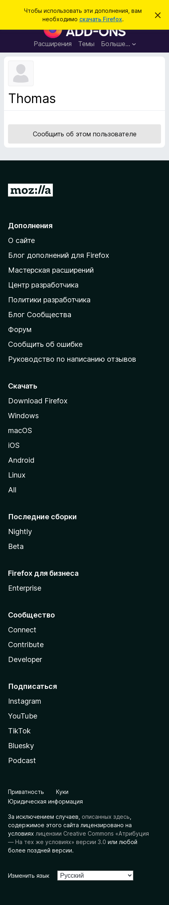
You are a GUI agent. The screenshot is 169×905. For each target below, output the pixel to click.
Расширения (53, 44)
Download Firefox (38, 401)
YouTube (22, 716)
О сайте (21, 240)
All (12, 490)
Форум (20, 329)
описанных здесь (106, 816)
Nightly (20, 531)
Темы (86, 44)
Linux (17, 475)
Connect (22, 630)
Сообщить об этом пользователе (85, 134)
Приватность (26, 791)
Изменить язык (28, 875)
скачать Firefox (100, 19)
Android (21, 460)
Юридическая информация (45, 801)
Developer (25, 659)
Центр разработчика (43, 285)
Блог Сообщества (39, 314)
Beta (16, 546)
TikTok (19, 731)
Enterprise (24, 588)
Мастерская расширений (51, 270)
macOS (20, 430)
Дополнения (30, 225)
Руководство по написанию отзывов (72, 359)
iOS (14, 445)
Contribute (26, 644)
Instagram (24, 701)
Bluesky (21, 745)
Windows (23, 415)
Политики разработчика (49, 300)
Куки (62, 791)
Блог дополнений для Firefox (58, 255)
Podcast (22, 760)
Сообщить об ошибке (45, 344)
